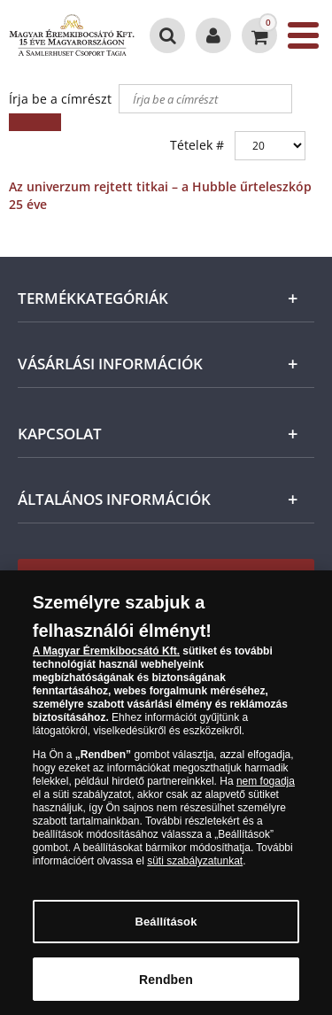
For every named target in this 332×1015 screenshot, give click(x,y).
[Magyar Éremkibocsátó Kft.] (72, 35)
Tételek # (197, 144)
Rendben (166, 991)
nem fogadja (265, 793)
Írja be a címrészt (62, 98)
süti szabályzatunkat (195, 873)
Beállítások (166, 934)
